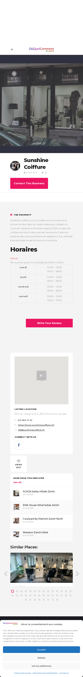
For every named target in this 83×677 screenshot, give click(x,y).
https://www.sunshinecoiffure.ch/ (36, 425)
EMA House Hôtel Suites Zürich (41, 505)
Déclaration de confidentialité (45, 673)
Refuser (42, 658)
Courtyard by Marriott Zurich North (43, 518)
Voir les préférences (41, 666)
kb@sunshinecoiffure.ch (31, 430)
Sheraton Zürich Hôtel (35, 532)
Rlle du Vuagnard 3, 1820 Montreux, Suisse (40, 414)
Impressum (64, 673)
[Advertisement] (41, 22)
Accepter (41, 649)
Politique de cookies (22, 673)
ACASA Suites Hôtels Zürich (39, 491)
